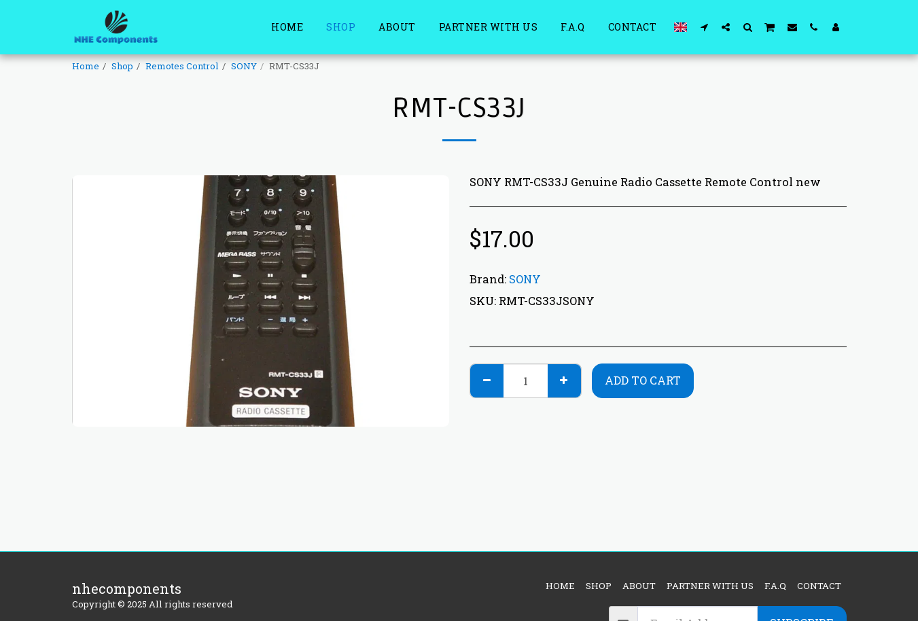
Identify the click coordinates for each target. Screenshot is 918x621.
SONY (244, 66)
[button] (704, 27)
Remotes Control (182, 66)
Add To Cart (643, 380)
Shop (122, 66)
